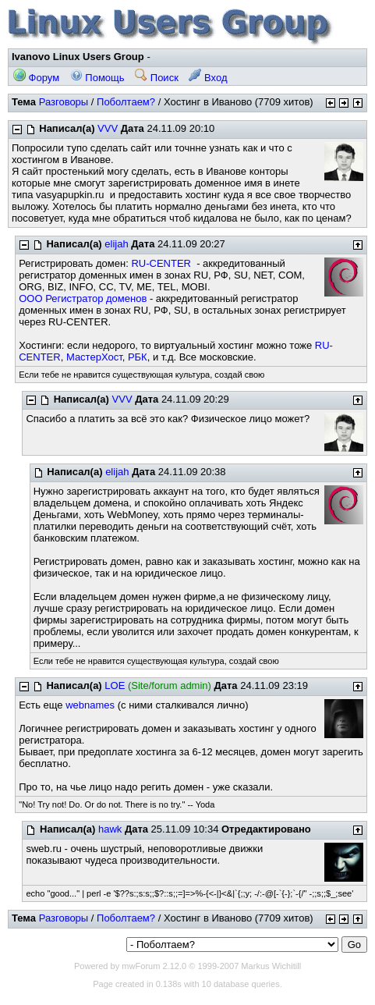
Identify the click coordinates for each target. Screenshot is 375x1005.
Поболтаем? (126, 102)
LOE (114, 685)
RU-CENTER (161, 263)
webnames (90, 705)
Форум (36, 77)
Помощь (97, 77)
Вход (208, 77)
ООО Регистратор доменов (83, 298)
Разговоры (64, 102)
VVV (107, 128)
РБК (137, 357)
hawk (110, 829)
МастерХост (94, 357)
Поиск (157, 77)
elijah (116, 244)
